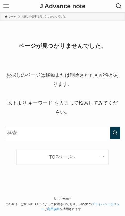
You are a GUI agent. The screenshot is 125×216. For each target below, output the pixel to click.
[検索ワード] (62, 133)
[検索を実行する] (115, 133)
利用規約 (53, 209)
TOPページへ (62, 157)
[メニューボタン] (6, 6)
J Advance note (62, 6)
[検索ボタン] (119, 6)
